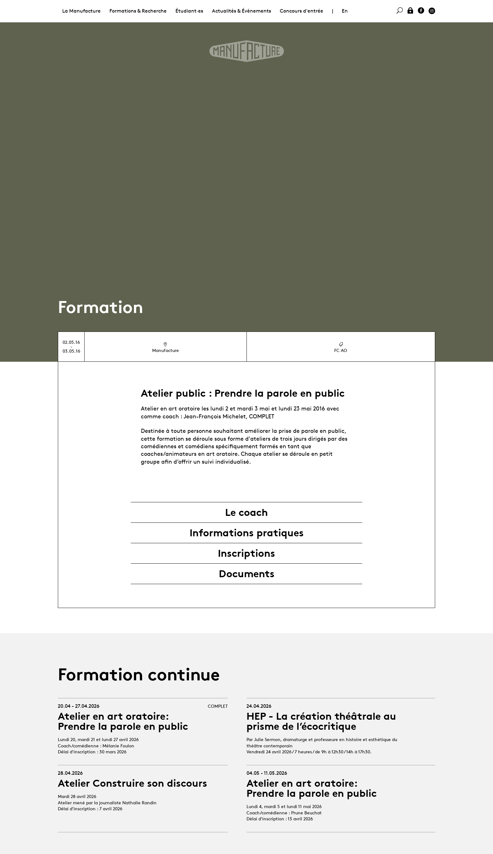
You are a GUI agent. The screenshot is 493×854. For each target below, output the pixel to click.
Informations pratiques (247, 533)
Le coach (246, 512)
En (345, 11)
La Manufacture (81, 11)
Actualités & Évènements (241, 11)
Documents (246, 574)
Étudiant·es (189, 11)
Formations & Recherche (138, 11)
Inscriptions (246, 553)
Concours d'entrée (301, 11)
